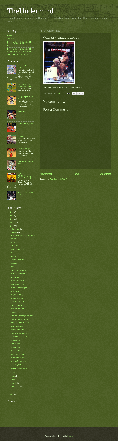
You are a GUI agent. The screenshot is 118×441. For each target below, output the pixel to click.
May (13, 376)
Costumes (15, 277)
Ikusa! (13, 239)
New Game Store (17, 358)
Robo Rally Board (17, 281)
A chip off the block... (18, 361)
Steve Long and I (17, 330)
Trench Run (15, 312)
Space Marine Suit (18, 249)
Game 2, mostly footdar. (26, 124)
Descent (21, 136)
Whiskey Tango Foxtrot (19, 319)
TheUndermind (30, 11)
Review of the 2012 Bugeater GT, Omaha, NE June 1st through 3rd (19, 50)
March (14, 383)
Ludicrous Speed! (17, 253)
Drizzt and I (15, 350)
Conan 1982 (15, 347)
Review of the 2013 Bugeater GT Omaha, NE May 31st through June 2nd (20, 44)
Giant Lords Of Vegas (19, 288)
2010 (12, 394)
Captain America (17, 298)
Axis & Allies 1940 (17, 302)
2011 (12, 226)
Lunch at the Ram (17, 354)
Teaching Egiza (16, 365)
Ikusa (13, 242)
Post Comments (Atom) (58, 179)
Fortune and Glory (17, 309)
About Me (10, 39)
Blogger (70, 436)
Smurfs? (14, 263)
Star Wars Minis (17, 326)
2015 (12, 212)
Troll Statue (15, 344)
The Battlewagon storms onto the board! (26, 85)
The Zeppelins (16, 305)
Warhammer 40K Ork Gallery (17, 54)
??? (12, 267)
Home (76, 174)
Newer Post (46, 174)
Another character (17, 260)
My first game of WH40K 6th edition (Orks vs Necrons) (24, 176)
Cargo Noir (15, 291)
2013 (12, 219)
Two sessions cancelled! (20, 333)
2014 (12, 216)
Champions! (15, 340)
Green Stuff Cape (24, 149)
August (14, 232)
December (16, 229)
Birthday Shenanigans (19, 368)
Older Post (105, 174)
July (13, 372)
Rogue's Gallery (17, 295)
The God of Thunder (18, 270)
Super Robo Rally (17, 284)
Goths (13, 256)
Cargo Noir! (22, 111)
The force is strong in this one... (22, 316)
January (15, 390)
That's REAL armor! (18, 246)
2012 (12, 222)
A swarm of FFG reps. (19, 337)
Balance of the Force (18, 274)
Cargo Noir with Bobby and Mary (23, 235)
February (15, 386)
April (13, 379)
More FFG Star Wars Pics (20, 323)
